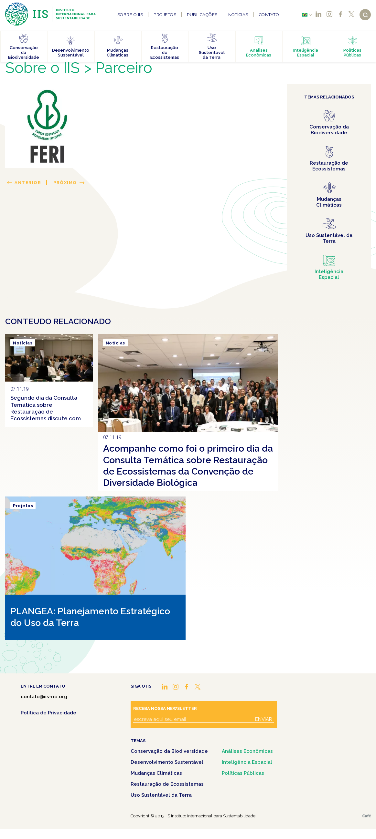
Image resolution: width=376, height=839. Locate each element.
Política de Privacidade (48, 713)
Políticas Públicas (243, 773)
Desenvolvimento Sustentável (167, 762)
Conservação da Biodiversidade (169, 751)
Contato (269, 14)
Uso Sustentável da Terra (161, 795)
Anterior (28, 182)
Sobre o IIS (130, 14)
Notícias (238, 14)
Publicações (202, 14)
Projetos (165, 14)
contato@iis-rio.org (44, 697)
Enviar (263, 719)
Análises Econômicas (247, 751)
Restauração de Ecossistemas (167, 784)
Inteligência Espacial (247, 762)
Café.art (366, 815)
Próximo (65, 182)
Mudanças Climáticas (156, 773)
